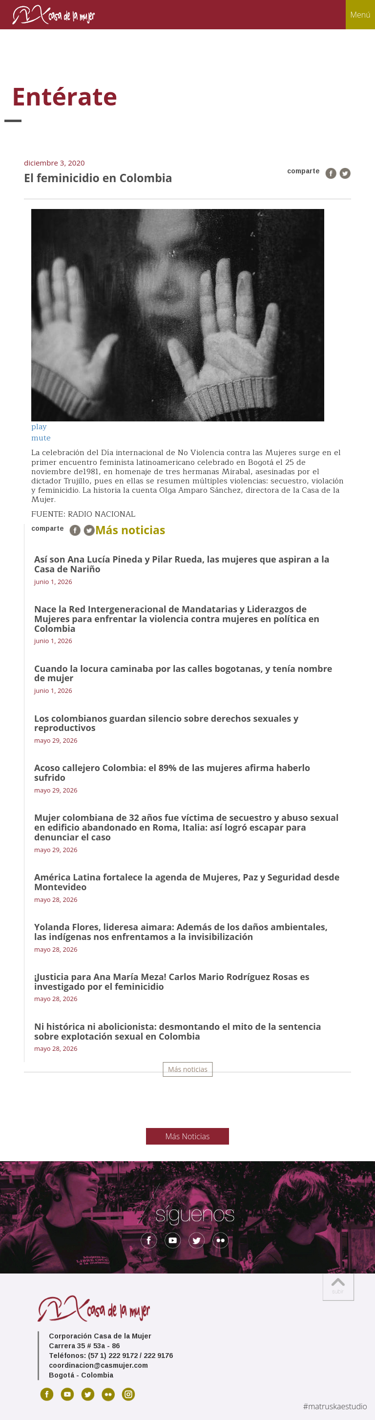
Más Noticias (188, 1136)
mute (41, 438)
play (39, 426)
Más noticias (188, 1069)
